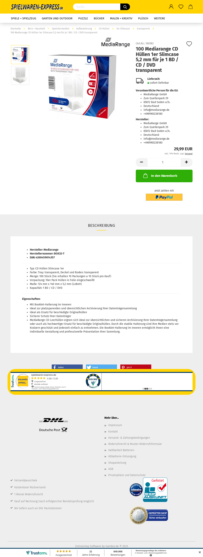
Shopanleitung (117, 462)
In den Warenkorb (159, 175)
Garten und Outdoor (57, 18)
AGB (110, 469)
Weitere (159, 18)
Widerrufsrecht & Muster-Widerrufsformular (135, 444)
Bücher (99, 18)
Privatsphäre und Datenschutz (126, 475)
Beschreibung (101, 225)
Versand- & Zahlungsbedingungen (129, 437)
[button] (67, 367)
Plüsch (143, 18)
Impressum (115, 425)
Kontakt (113, 431)
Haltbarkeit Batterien (121, 450)
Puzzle (83, 18)
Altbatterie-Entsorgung (122, 456)
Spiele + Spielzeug (23, 18)
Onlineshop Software (88, 546)
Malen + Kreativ (121, 18)
